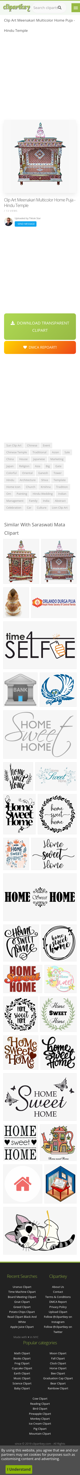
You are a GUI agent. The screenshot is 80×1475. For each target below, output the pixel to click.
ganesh (43, 473)
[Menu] (75, 7)
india (46, 501)
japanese (39, 459)
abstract (60, 501)
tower (58, 473)
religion (24, 466)
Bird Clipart (40, 1408)
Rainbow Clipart (58, 1388)
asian (55, 452)
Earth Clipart (22, 1373)
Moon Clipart (58, 1353)
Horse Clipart (57, 1368)
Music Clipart (22, 1378)
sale (67, 452)
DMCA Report (58, 1302)
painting (22, 494)
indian (62, 494)
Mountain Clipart (40, 1433)
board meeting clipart (22, 1297)
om (8, 494)
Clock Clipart (58, 1363)
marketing (56, 459)
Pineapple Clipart (40, 1414)
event (46, 445)
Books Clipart (22, 1358)
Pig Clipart (40, 1429)
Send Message (25, 223)
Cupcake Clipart (22, 1368)
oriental (27, 473)
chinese (32, 445)
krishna (46, 487)
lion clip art (60, 507)
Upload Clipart (58, 1312)
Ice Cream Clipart (40, 1423)
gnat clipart (22, 1302)
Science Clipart (22, 1383)
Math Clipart (22, 1353)
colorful (11, 473)
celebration (13, 507)
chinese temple (16, 452)
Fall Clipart (58, 1358)
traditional (39, 452)
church (30, 487)
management (14, 501)
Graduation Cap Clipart (58, 1378)
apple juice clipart (22, 1327)
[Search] (59, 8)
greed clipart (22, 1307)
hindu (10, 480)
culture (42, 507)
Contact (58, 1292)
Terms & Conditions (58, 1297)
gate (58, 466)
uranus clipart (22, 1287)
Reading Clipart (40, 1404)
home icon (13, 487)
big (48, 466)
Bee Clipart (58, 1373)
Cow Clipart (40, 1398)
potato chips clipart (22, 1312)
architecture (28, 480)
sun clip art (14, 445)
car (29, 507)
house (23, 459)
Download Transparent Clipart (40, 326)
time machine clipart (22, 1292)
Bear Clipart (58, 1383)
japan (10, 466)
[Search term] (49, 7)
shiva (44, 480)
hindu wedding (43, 494)
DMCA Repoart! (40, 347)
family (33, 501)
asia (37, 466)
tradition (62, 487)
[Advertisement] (40, 78)
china (10, 459)
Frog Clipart (22, 1363)
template (60, 480)
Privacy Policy (58, 1307)
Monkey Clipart (40, 1419)
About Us (58, 1287)
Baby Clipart (22, 1388)
